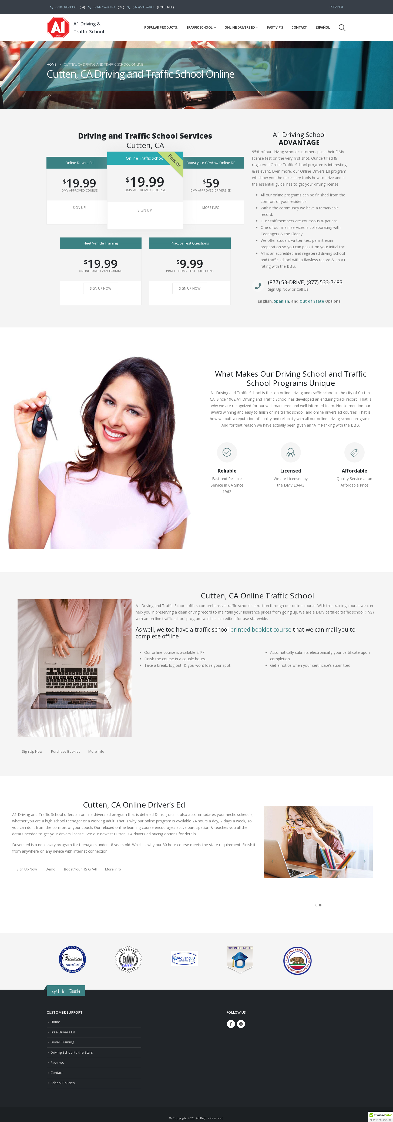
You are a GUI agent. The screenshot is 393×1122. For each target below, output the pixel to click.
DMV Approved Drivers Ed (210, 190)
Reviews (57, 1062)
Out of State (312, 301)
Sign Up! (79, 207)
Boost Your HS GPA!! (80, 869)
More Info (211, 207)
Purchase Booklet (65, 751)
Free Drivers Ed (63, 1032)
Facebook (231, 1024)
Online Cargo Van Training (101, 270)
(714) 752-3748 (101, 7)
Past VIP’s (275, 27)
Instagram (241, 1024)
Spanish (281, 301)
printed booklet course (260, 629)
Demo (50, 869)
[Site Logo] (58, 27)
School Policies (63, 1083)
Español (337, 7)
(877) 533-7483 (140, 7)
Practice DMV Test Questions (190, 270)
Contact (299, 27)
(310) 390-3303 (62, 7)
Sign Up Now (100, 288)
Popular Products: (161, 27)
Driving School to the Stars (72, 1052)
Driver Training (62, 1042)
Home (55, 1022)
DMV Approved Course (80, 190)
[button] (342, 28)
